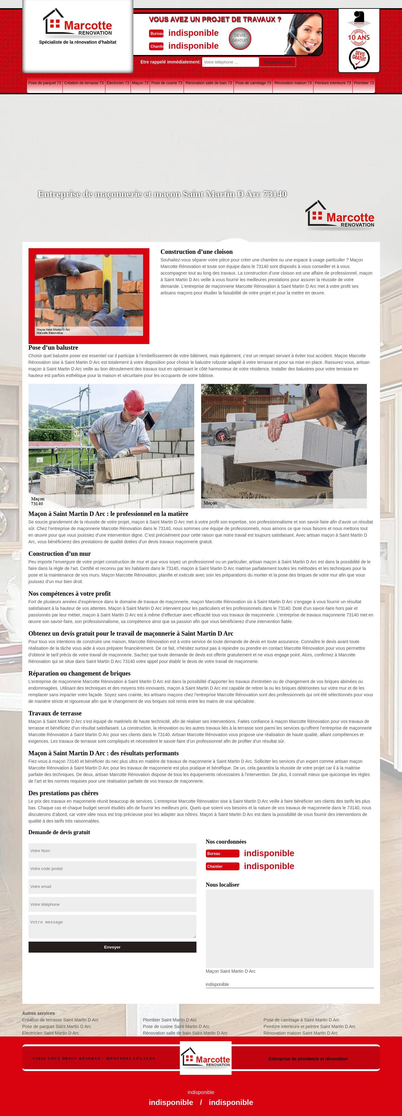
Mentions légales (130, 1058)
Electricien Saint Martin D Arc (50, 1032)
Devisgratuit (230, 38)
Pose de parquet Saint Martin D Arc (56, 1025)
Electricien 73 (118, 83)
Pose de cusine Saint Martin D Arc (176, 1025)
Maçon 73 (140, 83)
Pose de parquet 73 (44, 83)
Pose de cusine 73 (166, 83)
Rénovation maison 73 (293, 83)
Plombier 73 (364, 83)
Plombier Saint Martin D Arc (170, 1019)
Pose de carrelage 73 (253, 83)
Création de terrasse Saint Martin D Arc (60, 1019)
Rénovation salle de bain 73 (208, 83)
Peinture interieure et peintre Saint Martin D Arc (310, 1025)
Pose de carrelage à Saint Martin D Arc (302, 1019)
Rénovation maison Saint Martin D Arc (301, 1032)
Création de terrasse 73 (84, 83)
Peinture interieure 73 (333, 83)
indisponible (182, 32)
